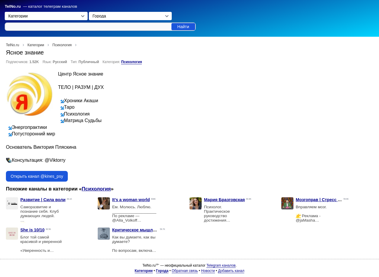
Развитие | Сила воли (42, 199)
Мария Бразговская (224, 199)
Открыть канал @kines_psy (37, 176)
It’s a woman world (131, 199)
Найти (183, 26)
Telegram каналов (220, 265)
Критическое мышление (137, 230)
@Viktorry (55, 160)
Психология (131, 62)
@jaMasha (305, 220)
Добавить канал (231, 271)
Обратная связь (185, 271)
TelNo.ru (13, 6)
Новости (208, 271)
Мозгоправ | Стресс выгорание (328, 199)
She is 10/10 (32, 230)
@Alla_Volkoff (124, 220)
